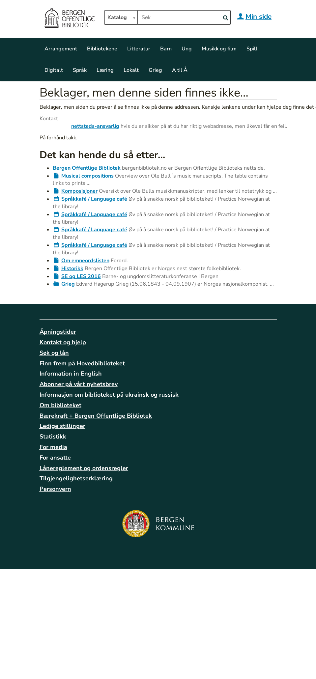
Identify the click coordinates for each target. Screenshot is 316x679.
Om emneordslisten (85, 260)
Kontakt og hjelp (63, 342)
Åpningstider (58, 332)
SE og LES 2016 (81, 276)
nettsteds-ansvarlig (95, 126)
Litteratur (138, 48)
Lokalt (131, 70)
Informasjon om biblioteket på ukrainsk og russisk (109, 395)
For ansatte (55, 458)
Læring (105, 70)
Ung (187, 48)
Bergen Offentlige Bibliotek (87, 168)
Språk (80, 70)
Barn (166, 48)
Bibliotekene (102, 48)
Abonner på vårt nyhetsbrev (79, 384)
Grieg (155, 70)
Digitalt (53, 70)
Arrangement (60, 48)
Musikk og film (219, 48)
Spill (251, 48)
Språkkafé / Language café (94, 199)
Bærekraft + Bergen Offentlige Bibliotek (96, 416)
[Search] (225, 18)
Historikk (72, 268)
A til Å (179, 70)
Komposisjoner (79, 191)
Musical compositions (87, 176)
